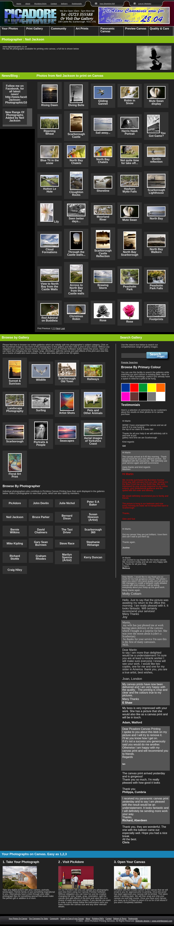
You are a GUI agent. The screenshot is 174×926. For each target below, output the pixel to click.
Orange (160, 384)
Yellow (152, 384)
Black (143, 393)
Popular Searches (129, 362)
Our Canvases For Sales (38, 919)
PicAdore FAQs (40, 4)
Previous (46, 328)
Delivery (64, 4)
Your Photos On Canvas (18, 919)
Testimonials (77, 4)
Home (19, 4)
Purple (126, 393)
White (160, 393)
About (27, 4)
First (39, 328)
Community (54, 919)
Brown (134, 393)
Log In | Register (144, 4)
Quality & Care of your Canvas (72, 919)
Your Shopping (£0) (107, 4)
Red (134, 384)
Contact (54, 4)
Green (143, 384)
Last (63, 328)
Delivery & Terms (119, 919)
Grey (152, 393)
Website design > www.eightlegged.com (153, 921)
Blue (126, 384)
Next (58, 328)
